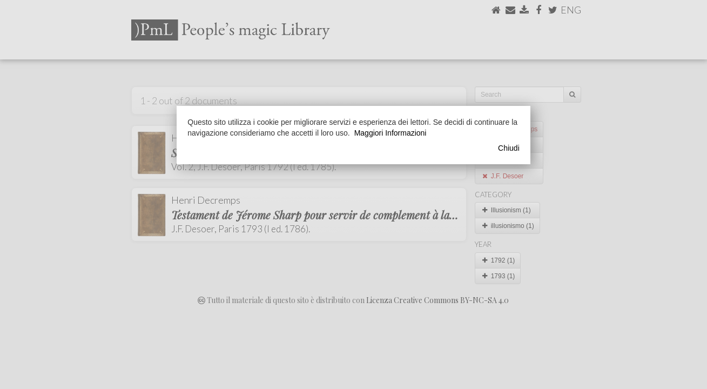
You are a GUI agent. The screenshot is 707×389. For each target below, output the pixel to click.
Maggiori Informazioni (390, 133)
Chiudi (509, 148)
